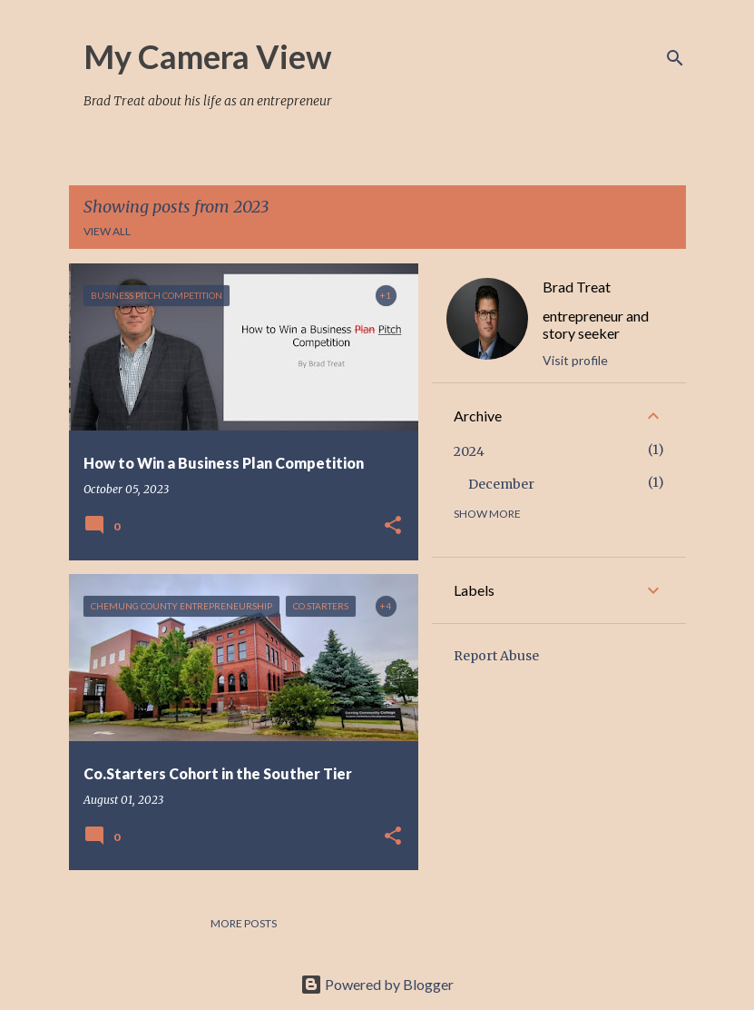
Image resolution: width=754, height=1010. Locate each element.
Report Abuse (496, 656)
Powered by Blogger (377, 984)
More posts (244, 923)
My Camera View (207, 56)
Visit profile (575, 360)
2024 (469, 451)
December (501, 484)
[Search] (675, 58)
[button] (393, 526)
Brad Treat (577, 286)
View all (107, 231)
